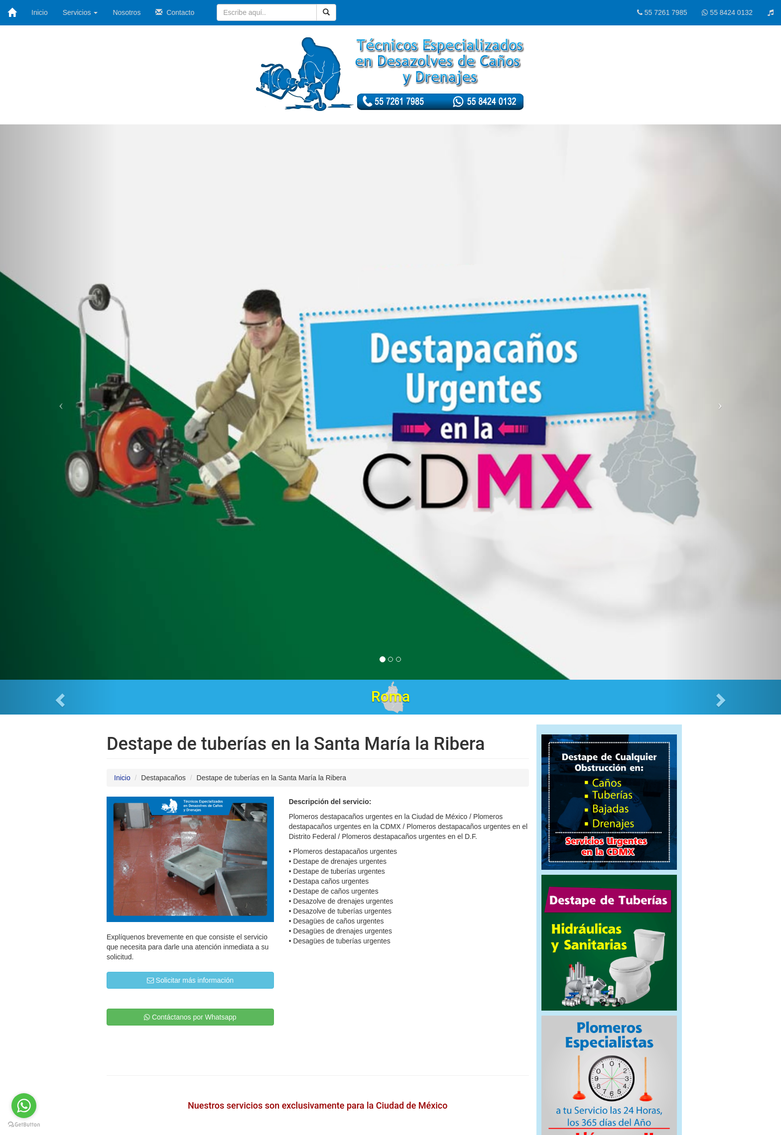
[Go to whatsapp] (23, 1105)
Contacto (174, 12)
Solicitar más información (190, 980)
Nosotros (126, 12)
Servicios (80, 12)
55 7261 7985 (662, 12)
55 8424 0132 (727, 12)
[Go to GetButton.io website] (24, 1125)
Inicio (39, 12)
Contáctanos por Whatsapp (190, 1017)
